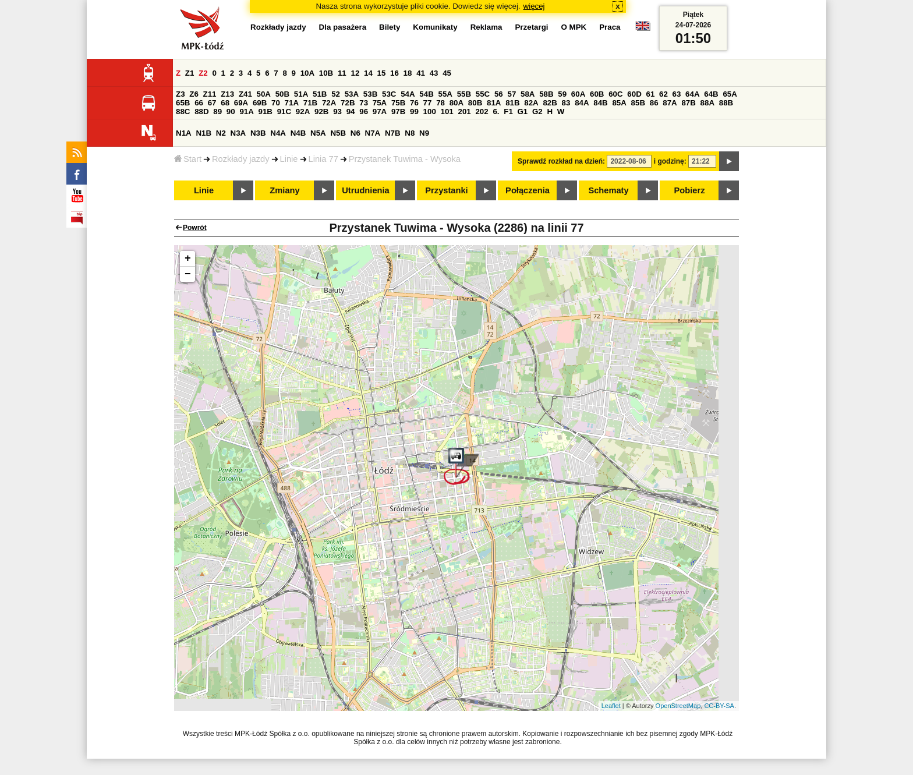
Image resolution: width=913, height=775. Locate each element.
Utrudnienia (365, 190)
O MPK (574, 27)
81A (494, 102)
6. (496, 111)
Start (187, 159)
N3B (258, 133)
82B (550, 102)
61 (650, 94)
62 (663, 94)
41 (420, 73)
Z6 (194, 94)
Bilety (389, 27)
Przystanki (446, 190)
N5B (338, 133)
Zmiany (284, 190)
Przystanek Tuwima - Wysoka (405, 159)
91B (266, 111)
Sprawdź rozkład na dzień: (561, 161)
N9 (424, 133)
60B (597, 94)
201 (464, 111)
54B (426, 94)
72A (329, 102)
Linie (289, 159)
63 (677, 94)
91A (246, 111)
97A (380, 111)
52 (335, 94)
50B (282, 94)
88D (201, 111)
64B (711, 94)
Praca (609, 27)
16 (394, 73)
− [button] (188, 274)
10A (307, 73)
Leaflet (611, 705)
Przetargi (531, 27)
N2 (221, 133)
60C (615, 94)
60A (578, 94)
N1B (203, 133)
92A (303, 111)
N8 (410, 133)
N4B (298, 133)
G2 (537, 111)
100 (429, 111)
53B (370, 94)
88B (726, 102)
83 (566, 102)
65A (730, 94)
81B (512, 102)
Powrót (195, 228)
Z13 (227, 94)
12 (355, 73)
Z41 (245, 94)
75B (398, 102)
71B (310, 102)
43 (434, 73)
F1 (508, 111)
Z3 (180, 94)
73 (363, 102)
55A (445, 94)
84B (600, 102)
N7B (393, 133)
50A (264, 94)
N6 (355, 133)
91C (284, 111)
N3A (238, 133)
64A (692, 94)
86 (654, 102)
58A (528, 94)
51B (320, 94)
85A (619, 102)
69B (260, 102)
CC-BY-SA (719, 705)
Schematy (608, 190)
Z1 (189, 73)
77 (427, 102)
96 (363, 111)
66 (198, 102)
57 (511, 94)
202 (481, 111)
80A (456, 102)
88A (707, 102)
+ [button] (188, 259)
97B (398, 111)
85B (638, 102)
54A (408, 94)
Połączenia (527, 190)
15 (381, 73)
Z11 (210, 94)
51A (301, 94)
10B (326, 73)
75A (380, 102)
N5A (318, 133)
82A (531, 102)
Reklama (486, 27)
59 (562, 94)
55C (483, 94)
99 (414, 111)
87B (688, 102)
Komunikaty (435, 27)
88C (183, 111)
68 (225, 102)
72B (348, 102)
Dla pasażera (343, 27)
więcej (534, 6)
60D (634, 94)
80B (475, 102)
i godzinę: (670, 161)
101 (447, 111)
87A (670, 102)
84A (582, 102)
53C (389, 94)
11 (342, 73)
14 (368, 73)
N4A (278, 133)
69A (241, 102)
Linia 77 (323, 159)
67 (212, 102)
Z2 (203, 73)
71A (292, 102)
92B (321, 111)
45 (447, 73)
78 (440, 102)
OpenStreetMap (678, 705)
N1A (184, 133)
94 (350, 111)
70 (275, 102)
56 (498, 94)
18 (408, 73)
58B (546, 94)
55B (464, 94)
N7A (373, 133)
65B (183, 102)
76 (414, 102)
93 (337, 111)
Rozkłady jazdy (241, 159)
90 (231, 111)
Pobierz (689, 190)
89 (217, 111)
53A (352, 94)
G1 (523, 111)
